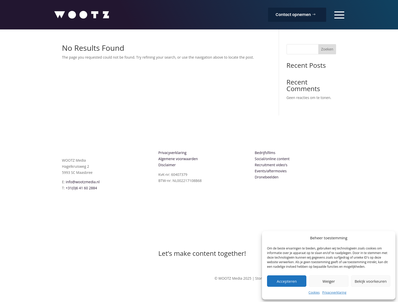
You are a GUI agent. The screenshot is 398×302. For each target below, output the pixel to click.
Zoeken (327, 49)
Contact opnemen (293, 14)
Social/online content (272, 158)
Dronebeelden (267, 177)
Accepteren (287, 281)
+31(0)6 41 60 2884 (81, 188)
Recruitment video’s (271, 164)
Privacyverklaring (334, 292)
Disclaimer (167, 164)
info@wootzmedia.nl (83, 181)
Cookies (314, 292)
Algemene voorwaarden (178, 158)
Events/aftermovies (271, 171)
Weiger (329, 281)
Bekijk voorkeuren (371, 281)
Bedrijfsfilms (265, 152)
